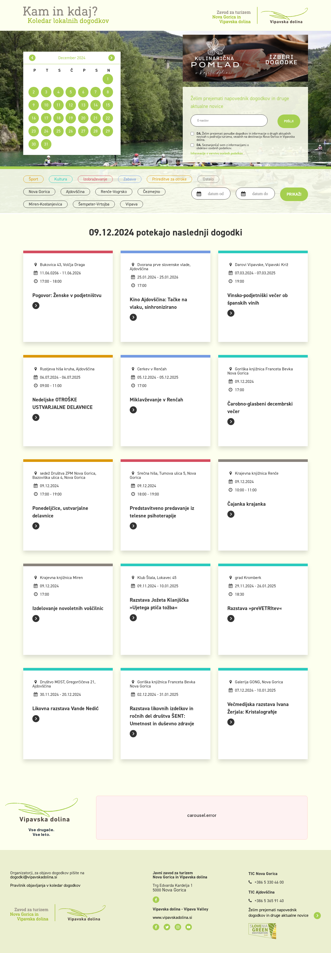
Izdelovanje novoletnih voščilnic (67, 608)
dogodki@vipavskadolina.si (33, 877)
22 (108, 118)
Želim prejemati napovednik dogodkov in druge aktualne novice (285, 912)
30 (34, 144)
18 (58, 118)
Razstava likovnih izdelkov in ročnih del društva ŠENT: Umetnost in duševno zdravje (162, 716)
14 (95, 105)
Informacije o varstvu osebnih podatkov (217, 153)
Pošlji (289, 121)
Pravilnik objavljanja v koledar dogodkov (45, 885)
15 (108, 105)
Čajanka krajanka (246, 503)
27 (83, 131)
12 (71, 105)
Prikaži (294, 194)
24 (46, 131)
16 (34, 118)
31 (46, 144)
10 (46, 105)
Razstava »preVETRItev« (254, 608)
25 (58, 131)
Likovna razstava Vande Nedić (65, 708)
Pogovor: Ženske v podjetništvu (67, 295)
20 (83, 118)
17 (46, 118)
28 (95, 131)
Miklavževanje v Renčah (156, 399)
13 (83, 105)
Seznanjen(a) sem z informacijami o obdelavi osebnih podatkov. (223, 146)
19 (71, 118)
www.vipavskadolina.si (172, 917)
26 (71, 131)
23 (34, 131)
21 (95, 118)
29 (108, 131)
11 (58, 105)
